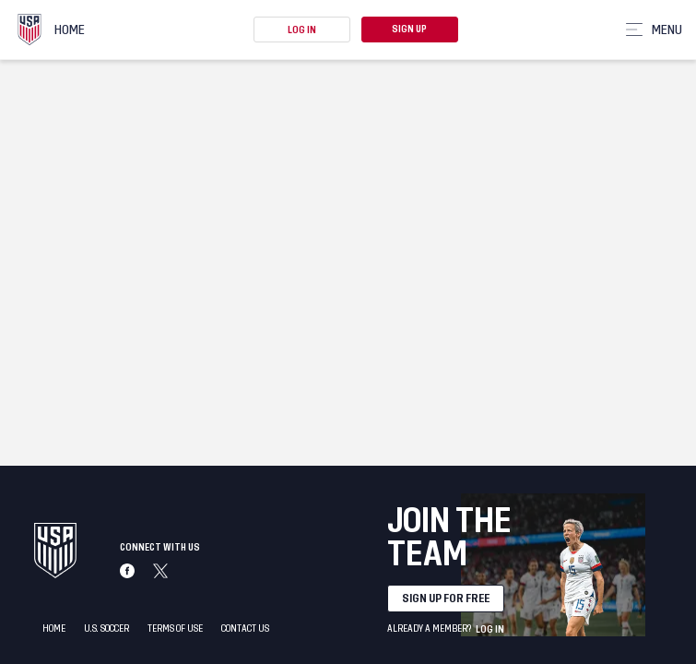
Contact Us (245, 629)
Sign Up (409, 29)
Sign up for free (446, 598)
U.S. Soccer (106, 629)
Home (53, 629)
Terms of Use (175, 629)
